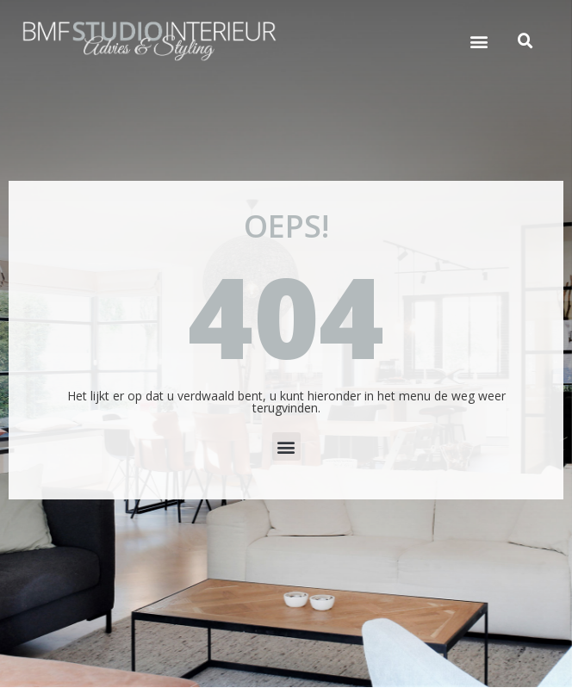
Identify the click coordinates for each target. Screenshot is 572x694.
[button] (479, 42)
